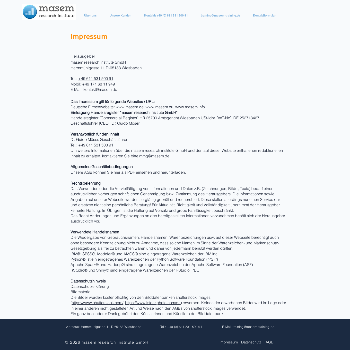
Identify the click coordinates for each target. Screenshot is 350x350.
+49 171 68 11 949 (98, 84)
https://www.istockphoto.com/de (153, 302)
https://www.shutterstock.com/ (97, 302)
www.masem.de (130, 106)
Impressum (228, 342)
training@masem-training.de (253, 327)
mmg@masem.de (154, 156)
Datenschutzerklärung (89, 286)
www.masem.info (190, 106)
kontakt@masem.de (100, 89)
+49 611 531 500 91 (95, 78)
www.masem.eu (159, 106)
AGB (88, 172)
